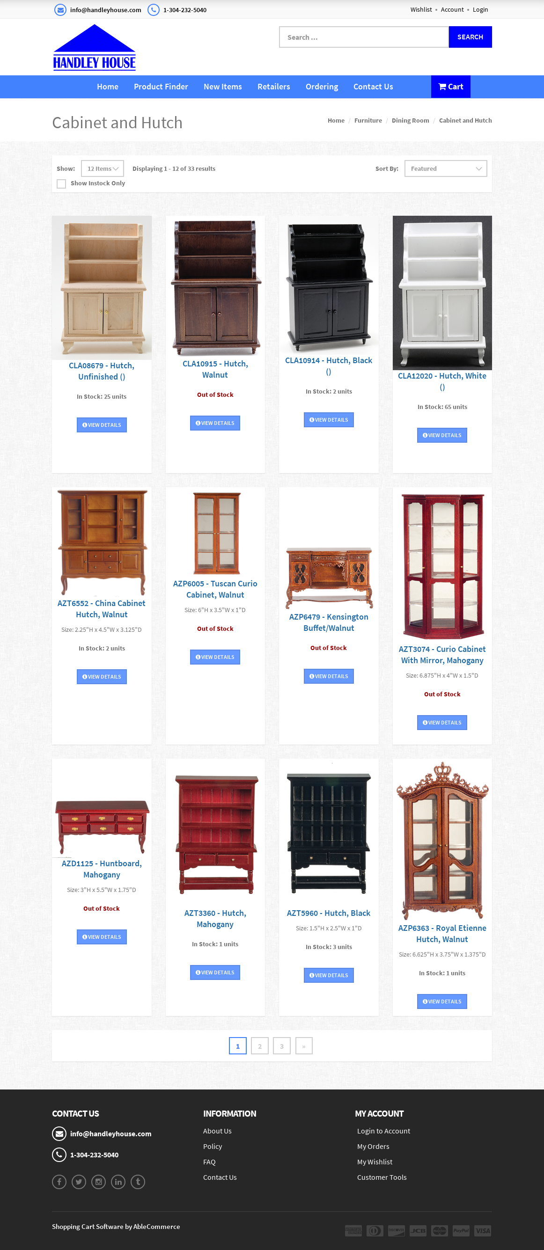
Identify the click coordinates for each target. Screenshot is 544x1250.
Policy (212, 1146)
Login (480, 9)
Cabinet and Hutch (465, 120)
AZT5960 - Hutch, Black (328, 912)
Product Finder (161, 86)
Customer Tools (382, 1177)
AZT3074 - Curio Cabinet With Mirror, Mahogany (442, 654)
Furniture (368, 120)
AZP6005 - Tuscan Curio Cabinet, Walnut (215, 589)
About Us (217, 1130)
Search (470, 36)
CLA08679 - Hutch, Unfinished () (101, 370)
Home (107, 86)
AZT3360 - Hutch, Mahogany (215, 918)
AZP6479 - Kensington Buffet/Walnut (328, 622)
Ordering (322, 86)
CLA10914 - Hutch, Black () (328, 366)
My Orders (373, 1146)
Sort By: (386, 168)
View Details (101, 424)
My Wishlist (374, 1161)
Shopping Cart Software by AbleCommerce (116, 1226)
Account (452, 9)
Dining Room (410, 120)
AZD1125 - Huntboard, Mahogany (102, 869)
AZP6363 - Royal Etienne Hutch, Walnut (442, 933)
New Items (223, 86)
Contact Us (373, 86)
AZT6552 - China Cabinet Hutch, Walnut (102, 609)
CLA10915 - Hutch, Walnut (215, 369)
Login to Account (383, 1130)
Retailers (273, 86)
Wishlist (421, 9)
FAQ (209, 1161)
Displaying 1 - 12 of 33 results (173, 168)
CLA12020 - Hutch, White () (442, 381)
